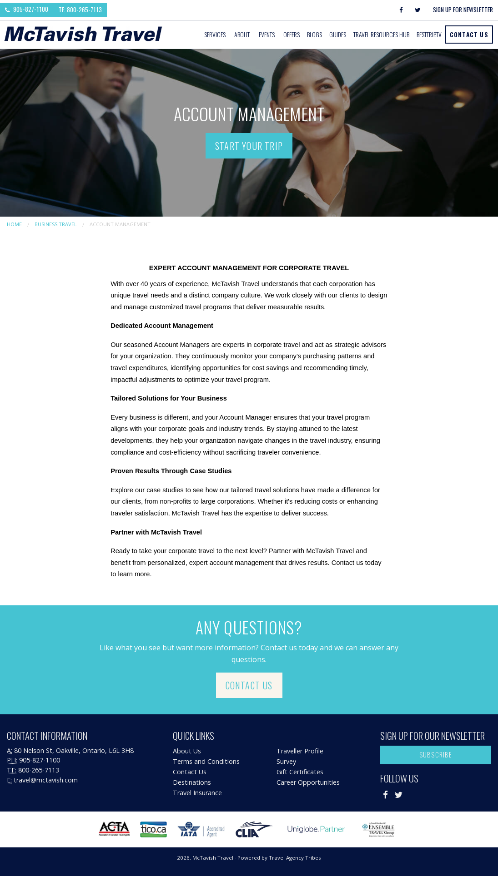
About (242, 34)
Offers (291, 34)
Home (14, 224)
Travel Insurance (197, 792)
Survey (286, 761)
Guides (337, 34)
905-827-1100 (26, 9)
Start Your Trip (249, 146)
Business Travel (56, 224)
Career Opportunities (308, 782)
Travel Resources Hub (381, 34)
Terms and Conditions (206, 761)
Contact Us (469, 34)
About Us (187, 751)
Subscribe (436, 754)
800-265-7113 (38, 770)
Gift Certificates (300, 771)
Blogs (314, 34)
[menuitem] (216, 34)
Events (267, 34)
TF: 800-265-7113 (80, 9)
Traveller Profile (300, 751)
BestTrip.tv (429, 34)
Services (215, 34)
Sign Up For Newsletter (463, 9)
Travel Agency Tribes (295, 857)
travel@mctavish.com (46, 780)
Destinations (192, 782)
